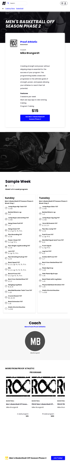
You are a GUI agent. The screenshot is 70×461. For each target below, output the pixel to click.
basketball (19, 8)
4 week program (22, 414)
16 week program (48, 414)
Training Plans (10, 8)
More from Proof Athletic (35, 327)
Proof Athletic (28, 41)
